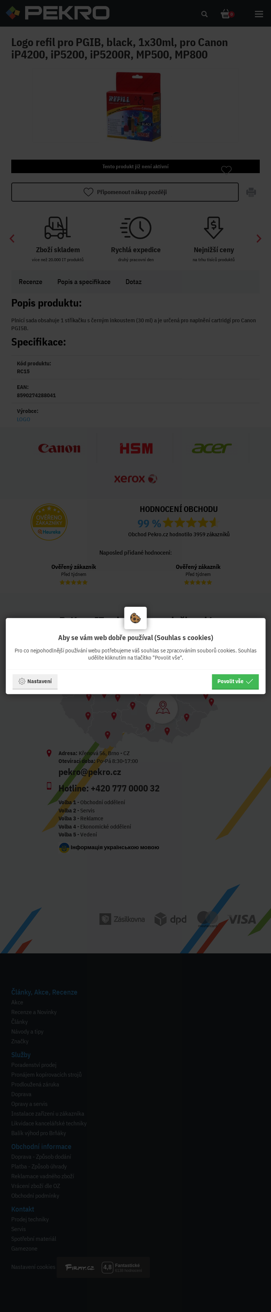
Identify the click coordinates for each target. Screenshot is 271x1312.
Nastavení (35, 681)
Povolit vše (235, 681)
